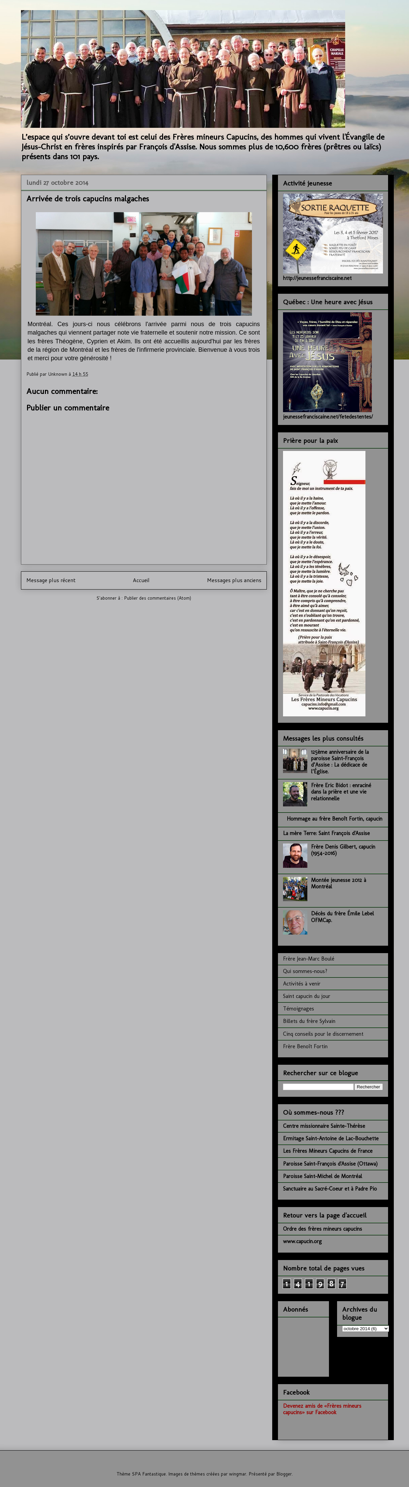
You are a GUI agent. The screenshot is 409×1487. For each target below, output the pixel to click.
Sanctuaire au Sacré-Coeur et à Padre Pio (330, 1188)
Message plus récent (51, 580)
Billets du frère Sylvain (309, 1021)
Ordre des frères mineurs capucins (322, 1229)
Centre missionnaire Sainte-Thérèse (324, 1126)
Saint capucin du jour (306, 996)
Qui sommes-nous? (305, 971)
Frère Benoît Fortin (305, 1046)
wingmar (237, 1474)
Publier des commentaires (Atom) (157, 598)
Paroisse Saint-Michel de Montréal (322, 1176)
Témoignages (298, 1008)
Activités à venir (302, 983)
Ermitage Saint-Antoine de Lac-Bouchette (331, 1138)
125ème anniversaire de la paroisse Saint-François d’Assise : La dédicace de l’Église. (340, 762)
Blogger (284, 1474)
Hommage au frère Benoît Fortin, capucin (334, 819)
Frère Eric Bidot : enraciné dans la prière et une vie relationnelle (341, 791)
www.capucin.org (302, 1241)
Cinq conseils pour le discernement (323, 1034)
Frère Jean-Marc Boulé (308, 958)
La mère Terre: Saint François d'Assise (326, 833)
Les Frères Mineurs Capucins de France (328, 1151)
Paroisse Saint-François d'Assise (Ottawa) (330, 1164)
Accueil (141, 580)
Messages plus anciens (234, 580)
